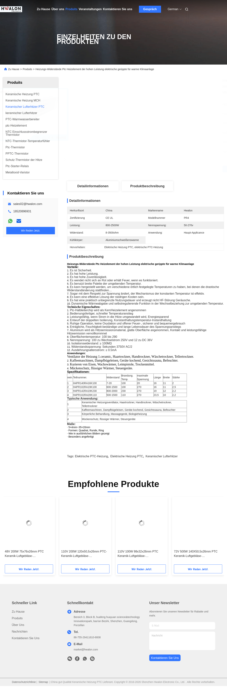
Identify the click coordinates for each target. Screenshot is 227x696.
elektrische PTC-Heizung (91, 462)
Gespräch (150, 9)
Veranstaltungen (90, 9)
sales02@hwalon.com (27, 203)
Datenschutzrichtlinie (24, 688)
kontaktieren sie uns (165, 664)
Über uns (57, 9)
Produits (71, 9)
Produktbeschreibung (147, 186)
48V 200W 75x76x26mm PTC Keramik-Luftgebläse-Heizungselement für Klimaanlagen (27, 560)
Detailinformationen (92, 186)
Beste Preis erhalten (165, 168)
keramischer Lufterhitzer (162, 462)
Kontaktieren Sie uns (117, 9)
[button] (15, 538)
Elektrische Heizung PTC (126, 462)
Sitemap (43, 688)
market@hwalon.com (86, 655)
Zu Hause (43, 9)
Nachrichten (19, 638)
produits (17, 624)
